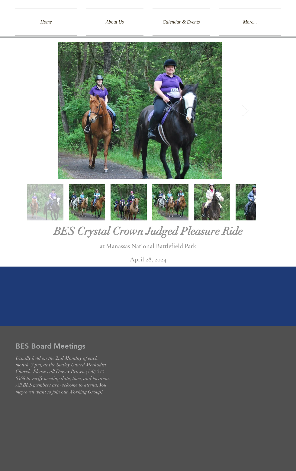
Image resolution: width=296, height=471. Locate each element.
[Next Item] (245, 110)
